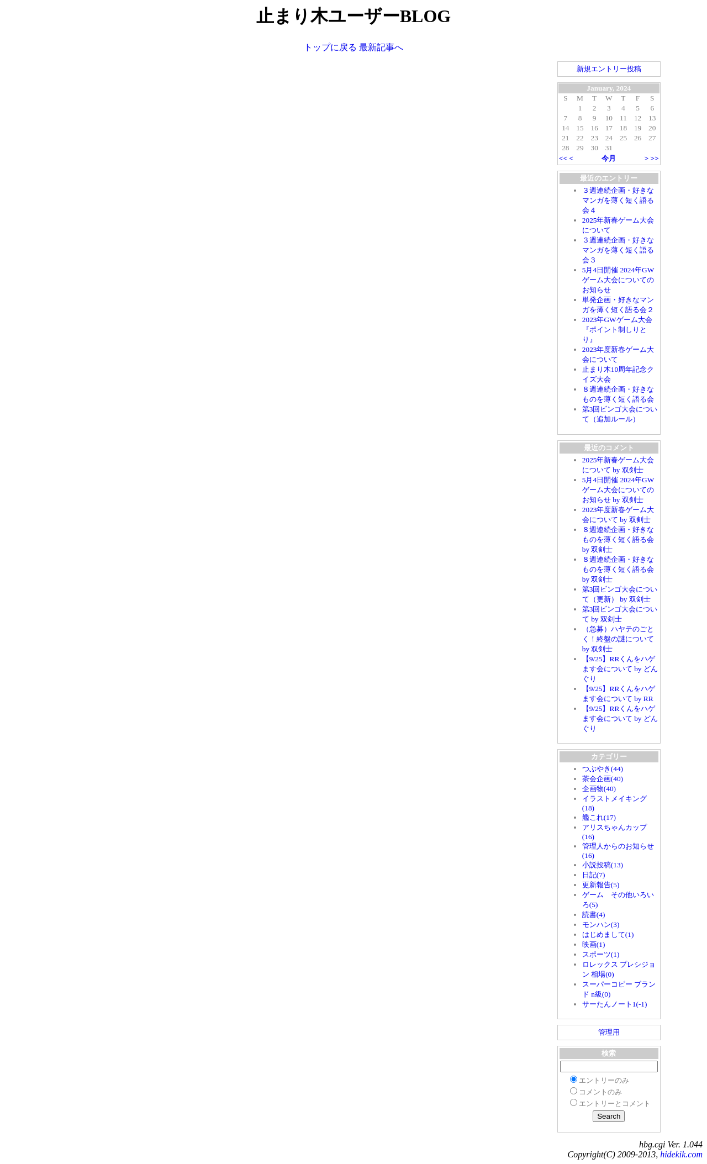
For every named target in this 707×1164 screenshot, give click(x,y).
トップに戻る (330, 47)
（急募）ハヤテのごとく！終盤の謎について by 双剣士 (618, 639)
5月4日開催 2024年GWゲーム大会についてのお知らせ (618, 280)
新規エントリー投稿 (609, 69)
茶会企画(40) (602, 779)
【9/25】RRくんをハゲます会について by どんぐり (620, 669)
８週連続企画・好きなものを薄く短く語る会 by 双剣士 (618, 539)
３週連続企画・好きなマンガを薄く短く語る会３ (618, 250)
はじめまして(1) (608, 934)
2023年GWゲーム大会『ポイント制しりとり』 (617, 329)
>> (655, 158)
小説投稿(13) (602, 865)
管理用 (609, 1032)
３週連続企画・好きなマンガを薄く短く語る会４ (618, 200)
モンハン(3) (601, 924)
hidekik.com (681, 1154)
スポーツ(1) (601, 954)
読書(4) (593, 914)
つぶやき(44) (602, 769)
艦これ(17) (599, 817)
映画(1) (593, 944)
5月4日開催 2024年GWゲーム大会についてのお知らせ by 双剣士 (618, 490)
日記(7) (593, 875)
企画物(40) (599, 788)
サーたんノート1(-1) (614, 1004)
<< (563, 158)
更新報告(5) (601, 885)
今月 (609, 158)
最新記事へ (381, 47)
